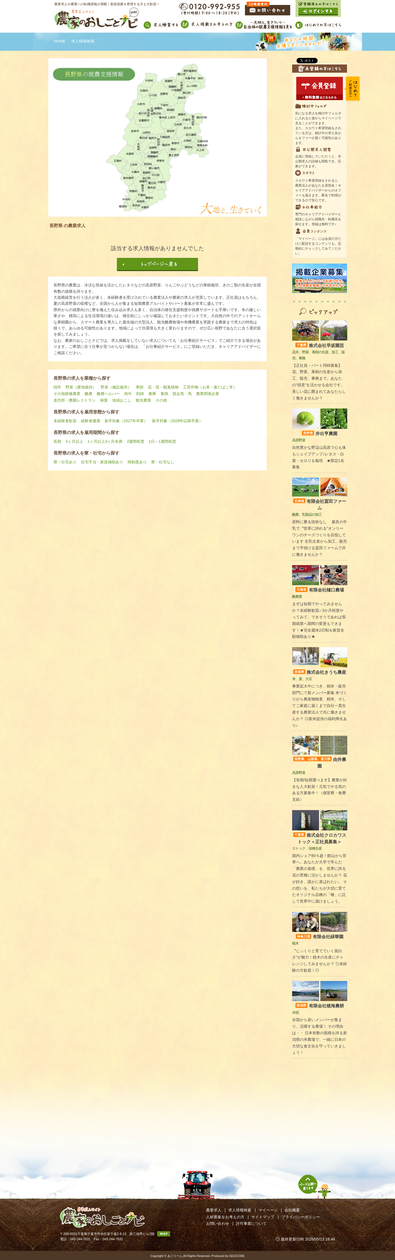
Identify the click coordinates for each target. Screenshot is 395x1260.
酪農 (88, 393)
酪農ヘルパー (108, 393)
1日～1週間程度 (162, 441)
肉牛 (128, 393)
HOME (60, 41)
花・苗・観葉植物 (163, 387)
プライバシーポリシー (300, 1217)
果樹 (139, 387)
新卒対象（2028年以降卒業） (177, 421)
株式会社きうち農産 (319, 672)
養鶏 (164, 393)
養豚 (152, 393)
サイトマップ (262, 1217)
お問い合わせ (217, 1223)
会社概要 (292, 1210)
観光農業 (143, 400)
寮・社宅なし (162, 462)
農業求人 (213, 1210)
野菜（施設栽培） (116, 387)
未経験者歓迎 (65, 421)
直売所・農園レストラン (74, 400)
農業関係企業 (207, 393)
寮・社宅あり (65, 462)
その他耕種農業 (66, 393)
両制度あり (137, 462)
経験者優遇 (90, 421)
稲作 (57, 387)
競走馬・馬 (182, 393)
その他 (161, 400)
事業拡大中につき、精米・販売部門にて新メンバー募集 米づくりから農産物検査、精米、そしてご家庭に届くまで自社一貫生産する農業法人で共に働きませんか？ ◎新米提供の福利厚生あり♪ (319, 706)
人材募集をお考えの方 (225, 1217)
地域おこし (121, 400)
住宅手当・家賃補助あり (102, 462)
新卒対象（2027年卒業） (126, 421)
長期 (57, 441)
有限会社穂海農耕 (319, 1006)
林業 (104, 400)
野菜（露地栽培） (81, 387)
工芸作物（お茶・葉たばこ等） (210, 387)
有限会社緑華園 (319, 936)
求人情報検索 (239, 1210)
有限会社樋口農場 (319, 590)
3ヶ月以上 (74, 441)
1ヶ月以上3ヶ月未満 (105, 441)
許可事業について (251, 1223)
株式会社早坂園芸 (319, 345)
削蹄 (140, 393)
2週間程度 (135, 441)
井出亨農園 (319, 433)
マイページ (268, 1210)
